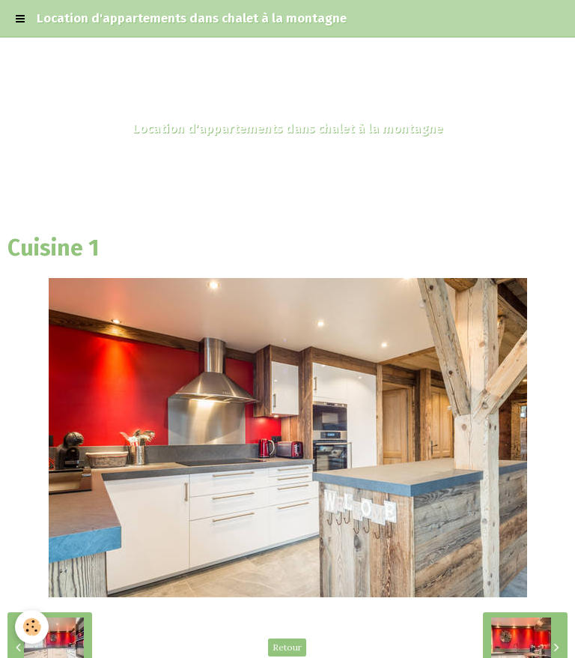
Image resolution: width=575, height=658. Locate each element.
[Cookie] (32, 627)
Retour (287, 647)
